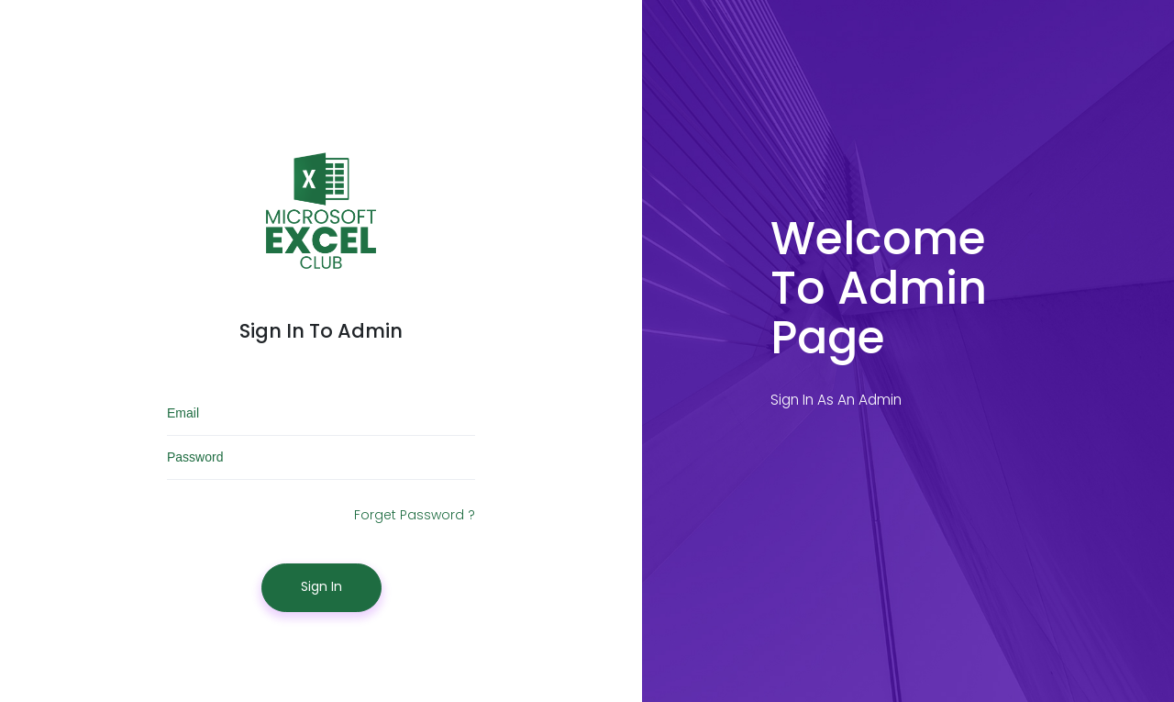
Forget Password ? (414, 515)
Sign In (321, 586)
